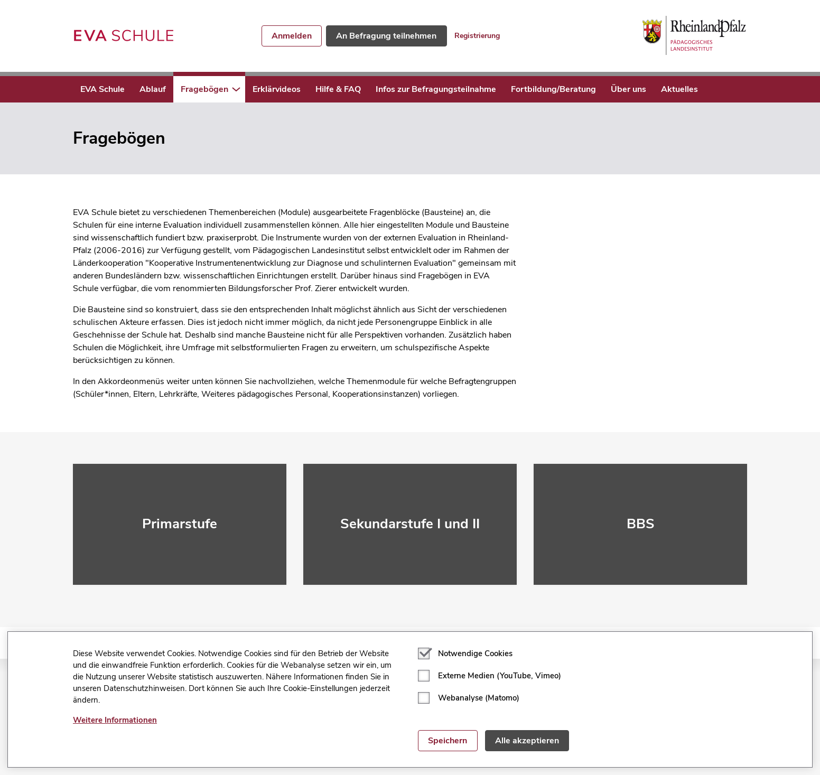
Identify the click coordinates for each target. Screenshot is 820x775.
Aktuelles (679, 89)
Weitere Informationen (115, 720)
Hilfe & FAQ (338, 89)
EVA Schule (102, 89)
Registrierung (477, 36)
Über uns (628, 89)
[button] (236, 89)
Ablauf (152, 89)
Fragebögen (204, 89)
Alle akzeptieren (527, 740)
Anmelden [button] (292, 36)
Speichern (447, 740)
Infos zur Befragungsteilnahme (436, 89)
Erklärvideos (277, 89)
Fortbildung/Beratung (553, 89)
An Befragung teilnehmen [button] (386, 36)
